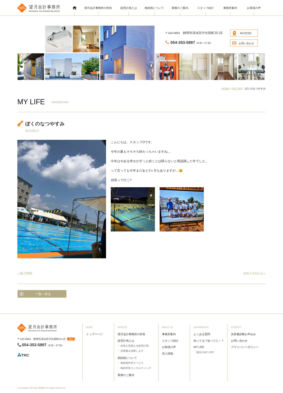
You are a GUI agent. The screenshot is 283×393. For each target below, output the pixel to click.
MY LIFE (199, 347)
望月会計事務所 (37, 388)
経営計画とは (128, 7)
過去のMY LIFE (205, 352)
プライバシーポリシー (245, 347)
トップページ (94, 334)
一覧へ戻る (43, 294)
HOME (74, 8)
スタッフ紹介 (205, 7)
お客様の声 (254, 7)
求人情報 (167, 353)
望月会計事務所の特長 (98, 7)
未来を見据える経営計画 (134, 345)
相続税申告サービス (131, 362)
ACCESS (245, 33)
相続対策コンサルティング (135, 368)
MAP (71, 339)
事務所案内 (230, 7)
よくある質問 (202, 334)
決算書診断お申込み (243, 334)
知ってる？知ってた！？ (209, 340)
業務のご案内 (180, 7)
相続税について (154, 7)
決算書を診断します (131, 350)
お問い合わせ (246, 43)
